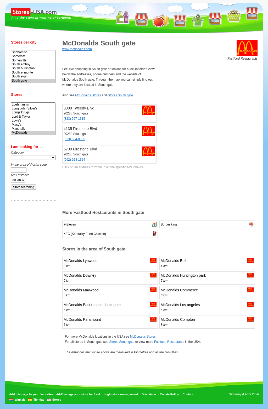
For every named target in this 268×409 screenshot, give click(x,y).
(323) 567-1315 (74, 118)
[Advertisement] (32, 287)
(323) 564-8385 (74, 139)
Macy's (33, 125)
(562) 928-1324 (74, 159)
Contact (187, 394)
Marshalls (33, 129)
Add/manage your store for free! (78, 394)
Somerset (33, 56)
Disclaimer (149, 394)
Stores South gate (120, 95)
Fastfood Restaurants (169, 342)
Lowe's (33, 121)
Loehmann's (33, 105)
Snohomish (33, 52)
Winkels (20, 399)
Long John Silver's (33, 109)
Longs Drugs (33, 112)
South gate (33, 81)
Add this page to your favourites (31, 394)
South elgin (33, 76)
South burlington (33, 68)
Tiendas (39, 399)
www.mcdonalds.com (77, 49)
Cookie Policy (169, 394)
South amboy (33, 64)
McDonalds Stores (88, 95)
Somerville (33, 60)
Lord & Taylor (33, 117)
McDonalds (33, 133)
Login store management (121, 394)
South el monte (33, 73)
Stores (56, 399)
